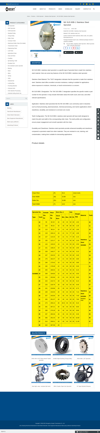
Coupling (10, 58)
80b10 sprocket (90, 43)
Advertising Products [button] (12, 125)
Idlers (9, 73)
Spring (9, 75)
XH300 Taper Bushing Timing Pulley (62, 358)
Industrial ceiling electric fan (14, 93)
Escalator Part (11, 63)
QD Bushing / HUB (12, 60)
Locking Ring (11, 83)
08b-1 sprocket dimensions (73, 45)
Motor (9, 70)
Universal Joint (11, 88)
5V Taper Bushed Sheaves (84, 386)
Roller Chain (11, 38)
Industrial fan (11, 80)
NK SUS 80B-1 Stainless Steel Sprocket (76, 43)
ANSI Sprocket (11, 28)
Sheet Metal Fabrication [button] (13, 115)
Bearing (10, 68)
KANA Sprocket (11, 30)
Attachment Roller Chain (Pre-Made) (17, 43)
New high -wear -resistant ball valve (41, 386)
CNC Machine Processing (14, 90)
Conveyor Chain (12, 40)
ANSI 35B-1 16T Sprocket (83, 358)
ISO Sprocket (11, 25)
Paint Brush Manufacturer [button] (14, 111)
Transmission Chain (13, 45)
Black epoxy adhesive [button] (13, 121)
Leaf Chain (10, 50)
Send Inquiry (69, 52)
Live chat (79, 52)
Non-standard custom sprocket (15, 65)
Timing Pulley (11, 35)
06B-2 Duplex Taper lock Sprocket (62, 386)
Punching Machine (12, 85)
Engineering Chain (12, 48)
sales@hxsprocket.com (13, 4)
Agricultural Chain (12, 53)
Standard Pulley (12, 33)
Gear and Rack (11, 55)
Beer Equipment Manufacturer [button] (15, 118)
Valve (9, 78)
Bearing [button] (9, 108)
